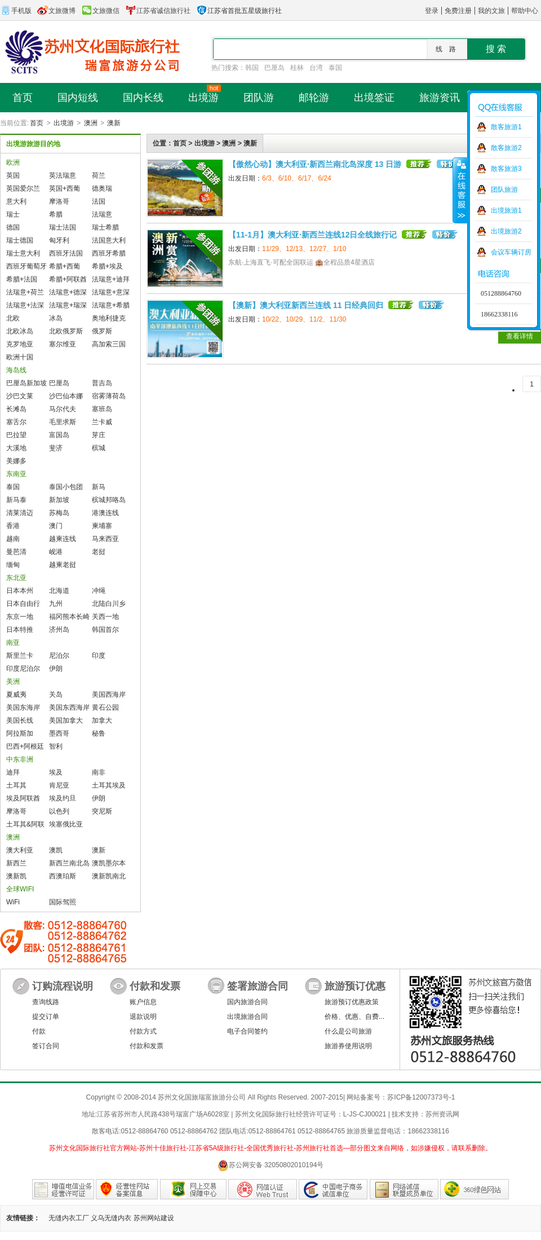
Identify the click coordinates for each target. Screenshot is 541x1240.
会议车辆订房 (511, 252)
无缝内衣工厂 (68, 1218)
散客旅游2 (506, 148)
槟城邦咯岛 (109, 500)
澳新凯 (16, 876)
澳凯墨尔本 (109, 863)
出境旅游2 (506, 231)
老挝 (98, 552)
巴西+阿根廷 (25, 746)
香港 (13, 526)
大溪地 (16, 448)
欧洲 (13, 162)
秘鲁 (98, 733)
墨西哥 (59, 733)
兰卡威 (102, 422)
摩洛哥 (59, 201)
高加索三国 (109, 344)
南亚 (13, 643)
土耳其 (16, 785)
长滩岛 (16, 409)
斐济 (56, 448)
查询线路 (45, 1002)
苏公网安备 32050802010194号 (271, 1165)
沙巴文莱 (19, 396)
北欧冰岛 (19, 331)
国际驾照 (62, 902)
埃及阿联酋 (23, 798)
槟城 (98, 448)
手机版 (16, 11)
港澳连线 (105, 513)
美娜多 (16, 461)
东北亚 (16, 578)
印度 (98, 655)
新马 (98, 487)
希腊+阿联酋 (68, 279)
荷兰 (98, 175)
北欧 (13, 318)
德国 (13, 227)
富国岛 (59, 435)
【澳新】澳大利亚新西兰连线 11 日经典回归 (305, 305)
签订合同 (45, 1046)
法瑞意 (102, 214)
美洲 (13, 681)
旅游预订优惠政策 (352, 1002)
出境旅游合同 (247, 1017)
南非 (98, 772)
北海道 (59, 591)
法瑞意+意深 (111, 292)
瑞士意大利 (23, 253)
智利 (56, 746)
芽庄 (98, 435)
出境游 (64, 123)
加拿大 (102, 720)
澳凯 (56, 850)
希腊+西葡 (64, 266)
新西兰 (16, 863)
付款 (39, 1031)
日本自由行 (23, 604)
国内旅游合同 (247, 1002)
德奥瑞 (102, 188)
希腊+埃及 (107, 266)
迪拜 (13, 772)
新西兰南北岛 (69, 863)
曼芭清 (16, 552)
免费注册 (458, 11)
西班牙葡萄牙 (26, 266)
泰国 (335, 68)
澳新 (114, 123)
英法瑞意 (62, 175)
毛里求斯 (62, 422)
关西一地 (105, 617)
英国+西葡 (64, 188)
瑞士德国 (19, 240)
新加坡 (59, 500)
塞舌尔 (16, 422)
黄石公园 (105, 707)
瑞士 (13, 214)
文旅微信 (100, 11)
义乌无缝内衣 (111, 1218)
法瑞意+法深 (25, 305)
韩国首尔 (105, 630)
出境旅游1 (506, 210)
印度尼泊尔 (23, 668)
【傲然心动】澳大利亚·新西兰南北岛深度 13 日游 (314, 164)
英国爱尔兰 (23, 188)
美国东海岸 (23, 707)
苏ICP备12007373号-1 (421, 1097)
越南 (13, 539)
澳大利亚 (19, 850)
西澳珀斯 (62, 876)
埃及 (56, 772)
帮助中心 (524, 11)
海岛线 (16, 370)
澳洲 (90, 123)
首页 (36, 123)
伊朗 (56, 668)
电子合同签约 (247, 1031)
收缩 (460, 190)
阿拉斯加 (19, 733)
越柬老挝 (62, 565)
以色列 (59, 811)
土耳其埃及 (109, 785)
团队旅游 (504, 190)
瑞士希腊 (105, 227)
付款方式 (143, 1031)
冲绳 (98, 591)
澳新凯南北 (109, 876)
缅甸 (13, 565)
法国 (98, 201)
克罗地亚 (19, 344)
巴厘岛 (274, 68)
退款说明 (143, 1017)
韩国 (252, 68)
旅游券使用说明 (348, 1046)
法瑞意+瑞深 (68, 305)
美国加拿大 (66, 720)
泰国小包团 (66, 487)
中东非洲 (19, 759)
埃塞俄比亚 (66, 824)
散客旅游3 (506, 169)
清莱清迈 (19, 513)
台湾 (316, 68)
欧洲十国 (19, 357)
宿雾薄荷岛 (109, 396)
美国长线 (19, 720)
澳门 (56, 526)
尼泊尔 (59, 655)
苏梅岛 (59, 513)
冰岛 (56, 318)
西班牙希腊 (109, 253)
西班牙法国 (66, 253)
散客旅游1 (506, 127)
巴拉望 (16, 435)
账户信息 (143, 1002)
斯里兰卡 (19, 655)
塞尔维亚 (62, 344)
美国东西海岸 (69, 707)
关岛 (56, 694)
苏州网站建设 (154, 1218)
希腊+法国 (21, 279)
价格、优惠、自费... (354, 1017)
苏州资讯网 (442, 1114)
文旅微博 (56, 11)
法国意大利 (109, 240)
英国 (13, 175)
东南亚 (16, 474)
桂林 (297, 68)
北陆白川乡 (109, 604)
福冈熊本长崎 (69, 617)
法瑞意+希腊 (111, 305)
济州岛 (59, 630)
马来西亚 (105, 539)
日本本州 (19, 591)
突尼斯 (102, 811)
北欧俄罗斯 (66, 331)
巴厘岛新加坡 (26, 383)
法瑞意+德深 (68, 292)
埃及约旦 (62, 798)
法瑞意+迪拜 (111, 279)
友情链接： (23, 1218)
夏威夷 (16, 694)
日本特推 (19, 630)
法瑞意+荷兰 (25, 292)
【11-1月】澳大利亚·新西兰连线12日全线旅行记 (312, 234)
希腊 (56, 214)
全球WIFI (20, 889)
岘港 (56, 552)
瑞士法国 (62, 227)
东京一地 (19, 617)
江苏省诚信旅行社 (157, 11)
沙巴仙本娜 (66, 396)
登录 (431, 11)
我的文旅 (491, 11)
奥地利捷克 (109, 318)
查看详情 (519, 336)
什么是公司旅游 (348, 1031)
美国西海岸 (109, 694)
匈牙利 (59, 240)
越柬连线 (62, 539)
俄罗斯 (102, 331)
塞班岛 (102, 409)
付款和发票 (146, 1046)
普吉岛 (102, 383)
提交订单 (45, 1017)
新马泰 (16, 500)
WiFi (13, 902)
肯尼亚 (59, 785)
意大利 (16, 201)
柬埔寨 (102, 526)
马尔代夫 (62, 409)
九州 (56, 604)
